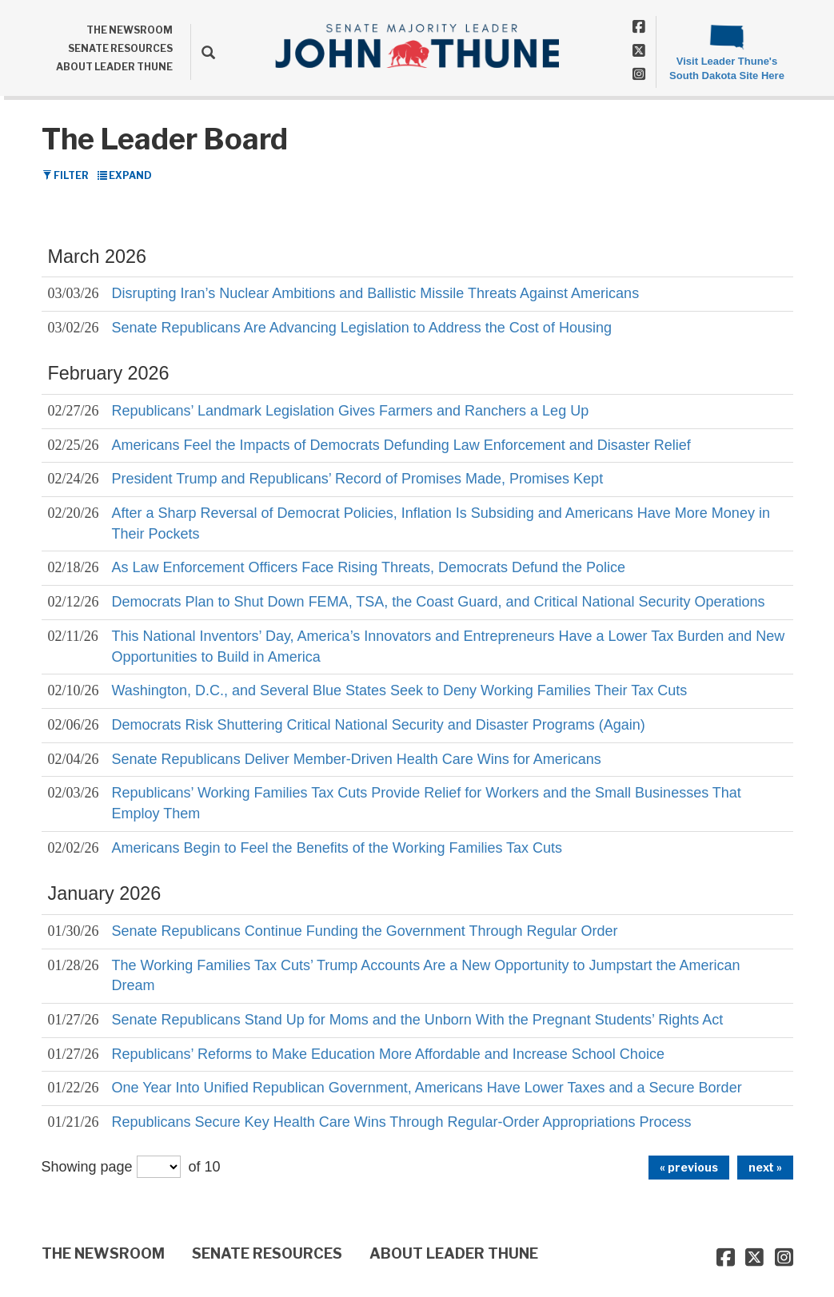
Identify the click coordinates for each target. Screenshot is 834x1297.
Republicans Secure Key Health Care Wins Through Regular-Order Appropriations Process (402, 1122)
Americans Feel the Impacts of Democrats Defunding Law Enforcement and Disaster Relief (401, 445)
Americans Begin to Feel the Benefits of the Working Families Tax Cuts (337, 848)
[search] (202, 52)
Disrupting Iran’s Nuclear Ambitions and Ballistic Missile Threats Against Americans (376, 293)
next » (765, 1167)
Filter (65, 175)
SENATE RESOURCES (120, 48)
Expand (125, 175)
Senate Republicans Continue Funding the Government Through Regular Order (365, 931)
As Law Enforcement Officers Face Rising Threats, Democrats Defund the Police (369, 567)
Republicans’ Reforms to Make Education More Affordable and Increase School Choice (388, 1054)
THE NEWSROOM (129, 30)
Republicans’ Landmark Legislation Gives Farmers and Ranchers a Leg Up (350, 411)
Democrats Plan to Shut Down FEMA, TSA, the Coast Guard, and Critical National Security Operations (438, 602)
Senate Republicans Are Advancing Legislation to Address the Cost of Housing (362, 328)
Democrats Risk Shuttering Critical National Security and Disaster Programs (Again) (378, 725)
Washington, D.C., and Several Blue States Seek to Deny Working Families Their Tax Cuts (400, 690)
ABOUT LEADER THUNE (114, 67)
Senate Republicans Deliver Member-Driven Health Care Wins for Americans (356, 759)
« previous (689, 1167)
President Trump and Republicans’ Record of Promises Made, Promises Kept (358, 479)
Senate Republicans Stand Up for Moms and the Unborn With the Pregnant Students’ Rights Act (418, 1020)
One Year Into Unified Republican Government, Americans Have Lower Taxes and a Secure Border (427, 1088)
